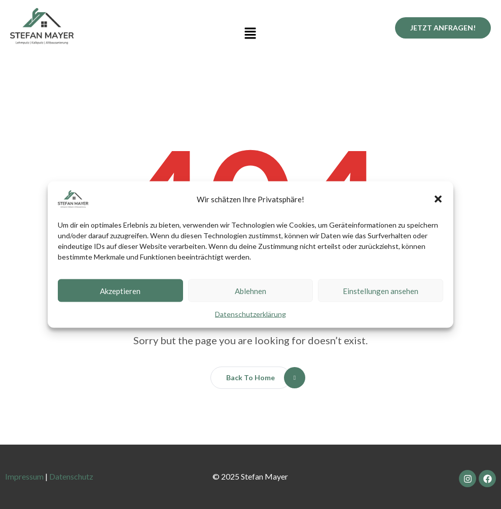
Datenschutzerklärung (250, 314)
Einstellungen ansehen (380, 290)
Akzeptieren (120, 290)
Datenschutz (71, 476)
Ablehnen (250, 290)
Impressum (24, 476)
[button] (438, 199)
